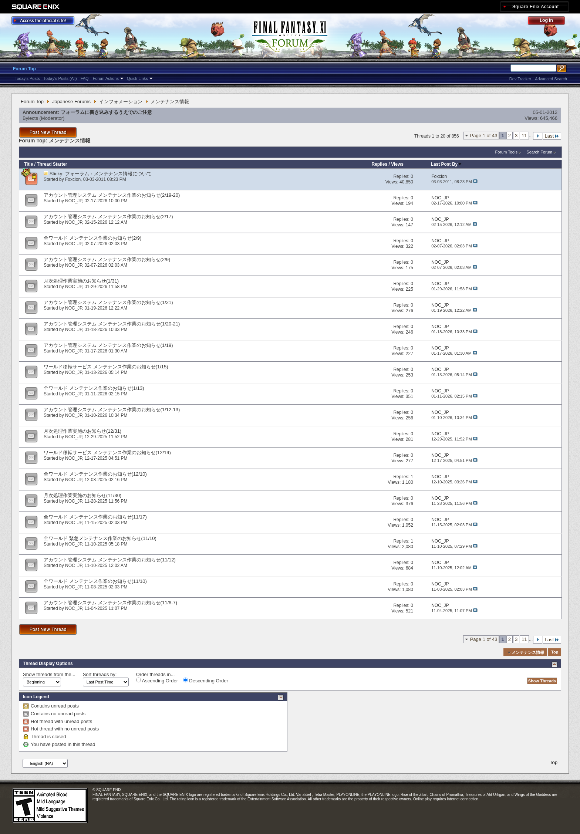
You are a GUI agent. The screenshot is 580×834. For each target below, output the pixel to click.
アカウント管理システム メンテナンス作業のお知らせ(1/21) (108, 302)
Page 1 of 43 (484, 135)
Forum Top (24, 68)
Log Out (550, 21)
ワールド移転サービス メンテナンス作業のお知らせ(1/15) (106, 366)
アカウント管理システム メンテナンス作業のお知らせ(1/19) (108, 345)
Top (554, 652)
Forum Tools (506, 152)
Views (397, 164)
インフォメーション (120, 101)
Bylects (30, 118)
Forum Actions (106, 78)
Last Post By (446, 164)
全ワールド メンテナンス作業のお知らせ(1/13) (94, 388)
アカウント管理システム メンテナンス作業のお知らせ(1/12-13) (112, 409)
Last (551, 136)
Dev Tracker (520, 79)
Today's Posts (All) (60, 78)
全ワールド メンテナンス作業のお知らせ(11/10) (95, 581)
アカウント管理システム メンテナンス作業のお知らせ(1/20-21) (112, 324)
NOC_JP (73, 200)
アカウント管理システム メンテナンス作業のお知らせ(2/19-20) (112, 195)
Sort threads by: (100, 674)
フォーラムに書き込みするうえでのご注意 (106, 112)
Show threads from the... (49, 674)
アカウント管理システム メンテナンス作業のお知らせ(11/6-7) (110, 602)
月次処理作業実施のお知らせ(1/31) (81, 281)
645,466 (548, 118)
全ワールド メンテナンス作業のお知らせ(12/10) (95, 474)
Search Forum (539, 152)
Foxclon (73, 179)
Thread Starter (52, 164)
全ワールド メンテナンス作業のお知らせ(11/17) (95, 517)
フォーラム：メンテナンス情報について (108, 173)
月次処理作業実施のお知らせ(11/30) (82, 495)
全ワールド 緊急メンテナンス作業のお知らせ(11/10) (100, 538)
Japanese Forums (71, 101)
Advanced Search (551, 79)
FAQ (85, 78)
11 (524, 135)
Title (28, 164)
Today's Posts (27, 78)
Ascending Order (157, 680)
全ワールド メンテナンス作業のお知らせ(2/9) (92, 238)
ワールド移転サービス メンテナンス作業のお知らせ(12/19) (107, 452)
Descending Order (205, 680)
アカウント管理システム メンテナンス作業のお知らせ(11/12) (110, 560)
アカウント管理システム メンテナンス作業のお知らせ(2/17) (108, 216)
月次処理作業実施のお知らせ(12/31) (82, 431)
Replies (380, 164)
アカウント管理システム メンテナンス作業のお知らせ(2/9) (107, 259)
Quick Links (137, 78)
